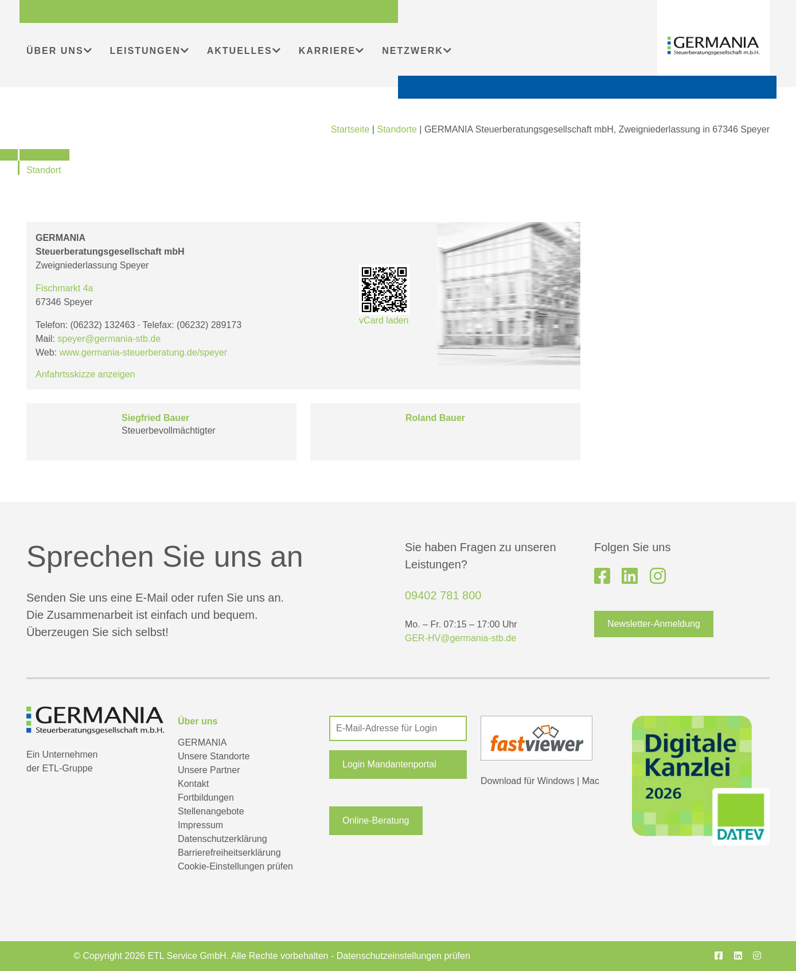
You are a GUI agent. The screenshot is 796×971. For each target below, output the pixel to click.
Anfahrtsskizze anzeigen (85, 374)
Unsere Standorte (213, 756)
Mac (590, 781)
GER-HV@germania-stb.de (460, 638)
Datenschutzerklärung (222, 839)
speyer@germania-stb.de (109, 339)
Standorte (396, 129)
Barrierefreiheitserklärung (229, 852)
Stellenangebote (211, 811)
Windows (556, 781)
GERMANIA (202, 742)
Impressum (200, 825)
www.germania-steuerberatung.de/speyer (144, 352)
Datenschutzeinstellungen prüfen (403, 956)
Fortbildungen (206, 797)
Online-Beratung (375, 820)
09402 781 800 (443, 595)
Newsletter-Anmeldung (653, 624)
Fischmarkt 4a (64, 288)
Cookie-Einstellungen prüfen (235, 866)
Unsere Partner (209, 770)
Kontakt (193, 784)
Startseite (350, 129)
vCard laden (384, 294)
